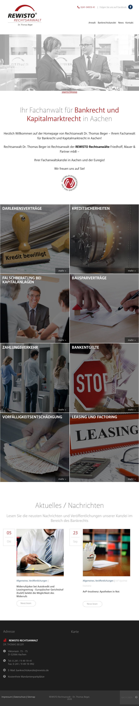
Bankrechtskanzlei (107, 22)
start (64, 92)
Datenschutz (20, 697)
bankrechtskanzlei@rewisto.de (32, 670)
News (121, 22)
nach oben (129, 697)
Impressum (7, 697)
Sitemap (31, 697)
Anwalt (92, 22)
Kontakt (129, 22)
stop (74, 92)
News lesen (27, 603)
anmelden (14, 699)
